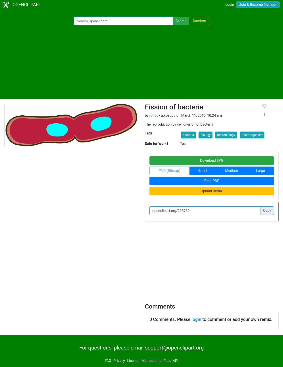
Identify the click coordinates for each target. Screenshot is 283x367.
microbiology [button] (226, 135)
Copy (267, 210)
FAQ (108, 361)
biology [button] (205, 135)
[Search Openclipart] (123, 21)
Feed (167, 361)
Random (199, 21)
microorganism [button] (252, 135)
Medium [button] (231, 171)
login (196, 319)
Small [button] (202, 171)
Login (229, 4)
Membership (151, 361)
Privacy (119, 361)
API (175, 361)
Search (181, 21)
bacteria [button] (188, 135)
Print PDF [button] (211, 181)
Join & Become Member (258, 4)
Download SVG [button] (212, 160)
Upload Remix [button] (211, 191)
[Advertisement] (141, 62)
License (133, 361)
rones (153, 115)
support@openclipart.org (174, 348)
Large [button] (260, 171)
